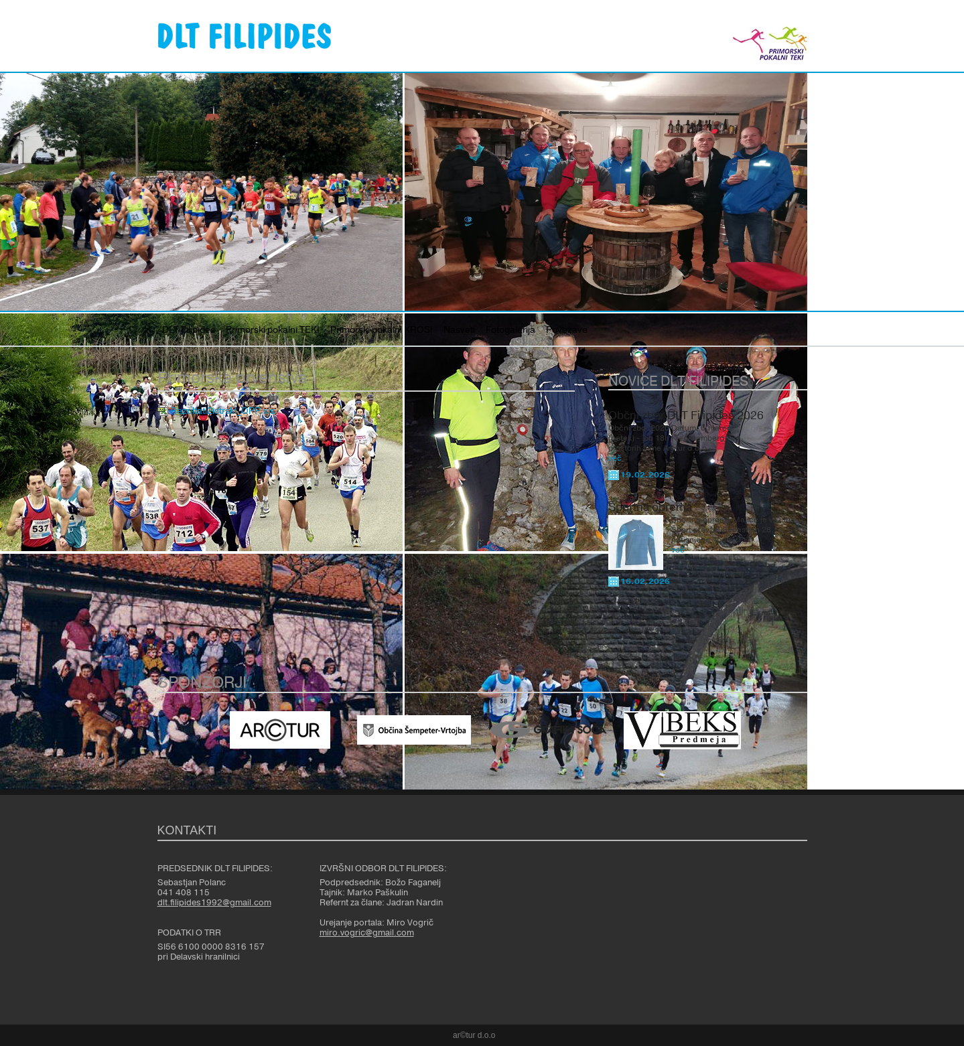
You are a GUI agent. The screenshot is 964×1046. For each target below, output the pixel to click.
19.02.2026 (645, 474)
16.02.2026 (645, 581)
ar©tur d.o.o (474, 1035)
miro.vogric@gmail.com (367, 933)
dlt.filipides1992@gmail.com (214, 903)
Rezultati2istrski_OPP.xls (222, 411)
